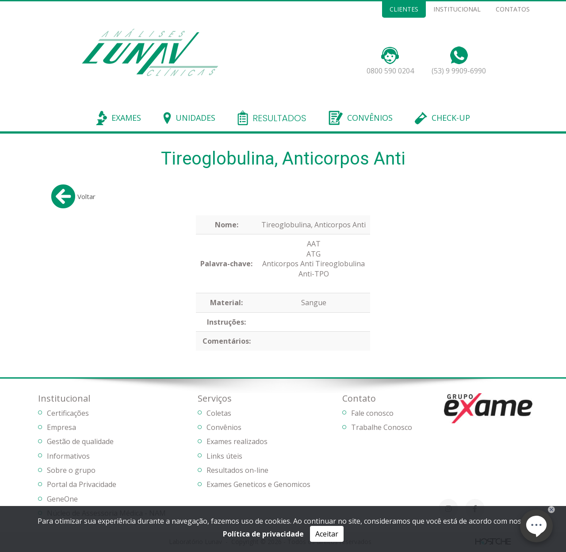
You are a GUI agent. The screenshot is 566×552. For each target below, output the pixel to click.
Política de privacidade (263, 534)
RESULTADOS (279, 118)
